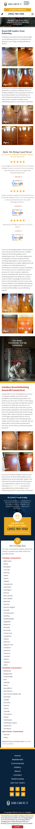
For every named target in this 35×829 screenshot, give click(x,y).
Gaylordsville (8, 677)
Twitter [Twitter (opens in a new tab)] (23, 789)
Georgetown (8, 584)
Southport (7, 648)
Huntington (7, 590)
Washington (8, 720)
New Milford (8, 688)
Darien (6, 575)
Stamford (7, 650)
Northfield (7, 697)
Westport (7, 662)
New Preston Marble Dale (12, 694)
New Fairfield (8, 599)
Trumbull (7, 656)
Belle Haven (8, 561)
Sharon (6, 708)
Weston (6, 659)
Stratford (7, 653)
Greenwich (7, 587)
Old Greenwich (9, 613)
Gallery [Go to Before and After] (17, 767)
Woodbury (7, 729)
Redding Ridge (9, 619)
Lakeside (7, 682)
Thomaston (8, 714)
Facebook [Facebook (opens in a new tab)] (17, 789)
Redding (6, 616)
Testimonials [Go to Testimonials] (17, 779)
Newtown (7, 601)
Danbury (7, 573)
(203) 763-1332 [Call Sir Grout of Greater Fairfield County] (16, 13)
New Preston (8, 691)
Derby (6, 737)
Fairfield (6, 581)
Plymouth (7, 703)
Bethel (6, 564)
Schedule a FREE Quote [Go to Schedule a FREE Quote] (17, 10)
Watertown (7, 726)
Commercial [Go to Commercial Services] (17, 763)
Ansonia (6, 735)
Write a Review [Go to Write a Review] (2, 14)
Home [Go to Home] (17, 755)
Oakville (6, 700)
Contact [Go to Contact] (17, 775)
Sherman (7, 642)
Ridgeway (7, 625)
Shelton (6, 639)
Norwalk (6, 610)
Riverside (7, 627)
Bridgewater (8, 674)
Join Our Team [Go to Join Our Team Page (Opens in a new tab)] (17, 782)
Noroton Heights (9, 607)
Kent (5, 680)
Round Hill (7, 630)
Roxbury (6, 705)
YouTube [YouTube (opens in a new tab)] (12, 794)
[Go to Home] (17, 4)
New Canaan (8, 596)
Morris (6, 685)
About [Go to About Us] (17, 771)
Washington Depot (10, 723)
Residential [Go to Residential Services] (17, 759)
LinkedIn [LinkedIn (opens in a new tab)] (17, 794)
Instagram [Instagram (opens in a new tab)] (12, 789)
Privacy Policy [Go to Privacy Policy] (27, 818)
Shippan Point (8, 645)
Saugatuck (7, 636)
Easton (6, 578)
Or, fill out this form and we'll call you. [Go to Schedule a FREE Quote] (17, 532)
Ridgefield (7, 622)
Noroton (6, 604)
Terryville (7, 711)
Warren (6, 717)
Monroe (6, 593)
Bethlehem (7, 671)
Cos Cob (7, 570)
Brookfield (7, 567)
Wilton (6, 665)
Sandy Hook (8, 633)
